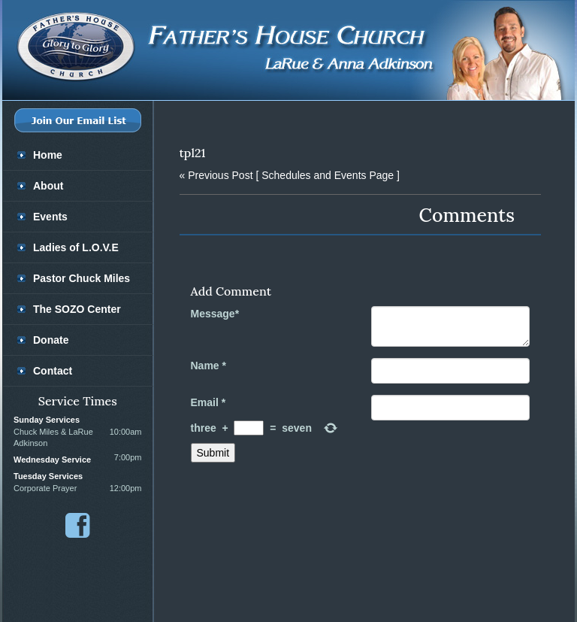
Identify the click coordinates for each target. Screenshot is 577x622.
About (48, 186)
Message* (215, 314)
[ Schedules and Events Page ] (290, 175)
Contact (52, 371)
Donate (50, 340)
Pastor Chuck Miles (81, 278)
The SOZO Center (77, 309)
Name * (208, 366)
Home (47, 155)
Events (50, 217)
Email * (208, 402)
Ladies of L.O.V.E (76, 247)
